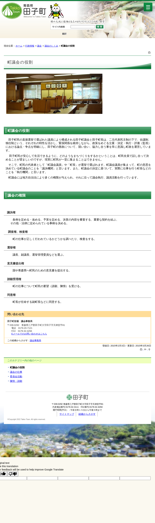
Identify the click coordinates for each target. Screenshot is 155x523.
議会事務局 (35, 340)
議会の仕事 (16, 372)
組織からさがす (87, 414)
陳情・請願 (16, 381)
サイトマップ (66, 414)
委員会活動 (16, 376)
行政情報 (29, 46)
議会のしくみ (51, 46)
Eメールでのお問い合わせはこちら (29, 333)
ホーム (19, 46)
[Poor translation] (12, 473)
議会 (39, 46)
